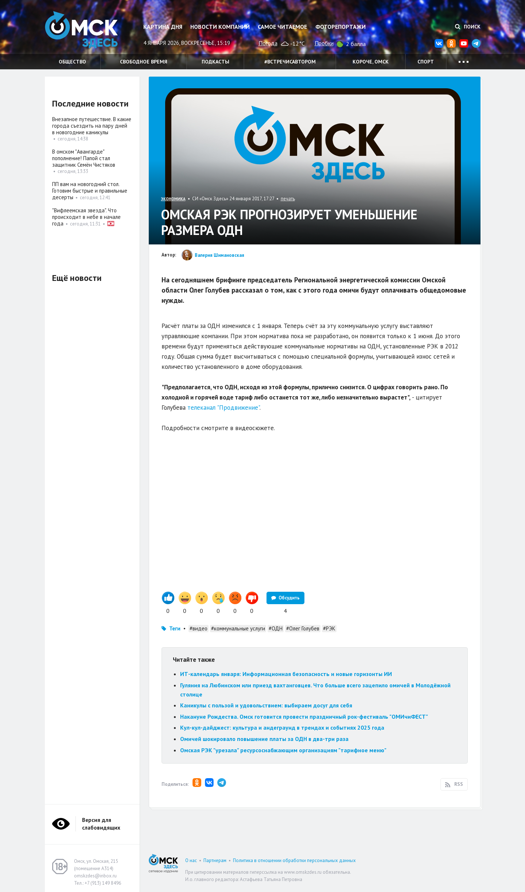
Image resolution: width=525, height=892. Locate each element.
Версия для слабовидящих (101, 823)
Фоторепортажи (340, 26)
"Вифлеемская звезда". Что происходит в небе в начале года (86, 217)
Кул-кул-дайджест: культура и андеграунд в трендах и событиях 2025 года (282, 727)
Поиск (468, 26)
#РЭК (329, 628)
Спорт (425, 61)
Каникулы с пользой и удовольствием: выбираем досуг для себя (266, 705)
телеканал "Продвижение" (223, 407)
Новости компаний (220, 26)
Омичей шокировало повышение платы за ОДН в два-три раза (264, 738)
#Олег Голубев (302, 628)
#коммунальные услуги (238, 628)
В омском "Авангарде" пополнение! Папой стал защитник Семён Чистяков (83, 158)
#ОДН (276, 628)
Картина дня (162, 26)
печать (288, 199)
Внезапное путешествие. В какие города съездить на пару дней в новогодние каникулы (91, 126)
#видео (198, 628)
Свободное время (143, 61)
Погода (267, 43)
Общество (72, 61)
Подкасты (215, 61)
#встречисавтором (290, 61)
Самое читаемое (282, 26)
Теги (174, 628)
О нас (191, 860)
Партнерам (214, 860)
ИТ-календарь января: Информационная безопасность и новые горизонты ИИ (286, 673)
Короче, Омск (371, 61)
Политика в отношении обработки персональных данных (294, 860)
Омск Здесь (81, 30)
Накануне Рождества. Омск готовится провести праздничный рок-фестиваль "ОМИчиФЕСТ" (305, 716)
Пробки (324, 43)
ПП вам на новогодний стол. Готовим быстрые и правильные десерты (89, 191)
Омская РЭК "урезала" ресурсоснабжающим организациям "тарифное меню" (283, 750)
